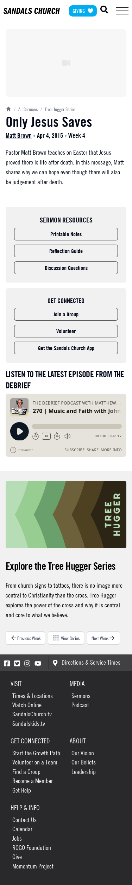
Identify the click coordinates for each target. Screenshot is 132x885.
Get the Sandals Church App (66, 347)
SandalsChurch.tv (32, 714)
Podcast (80, 705)
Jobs (17, 838)
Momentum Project (33, 866)
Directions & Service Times (86, 662)
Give (17, 856)
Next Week (103, 637)
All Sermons (26, 108)
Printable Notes (66, 234)
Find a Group (26, 771)
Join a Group (66, 314)
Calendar (22, 829)
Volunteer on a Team (34, 762)
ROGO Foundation (31, 847)
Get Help (21, 790)
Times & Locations (32, 695)
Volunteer (66, 331)
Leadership (83, 771)
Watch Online (27, 705)
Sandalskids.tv (28, 723)
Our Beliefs (83, 762)
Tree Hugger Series (57, 108)
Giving (83, 11)
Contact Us (24, 819)
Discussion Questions (66, 267)
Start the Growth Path (36, 753)
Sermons (80, 695)
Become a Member (32, 780)
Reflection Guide (66, 250)
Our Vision (82, 753)
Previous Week (25, 637)
